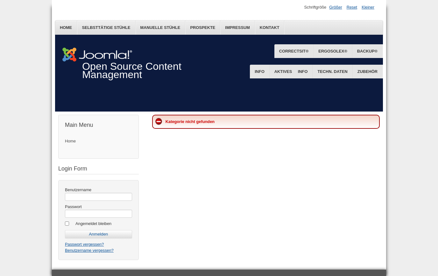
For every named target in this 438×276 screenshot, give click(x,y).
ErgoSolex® (332, 51)
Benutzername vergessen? (89, 250)
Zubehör (367, 71)
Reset (352, 7)
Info (303, 71)
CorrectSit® (294, 51)
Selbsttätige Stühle (106, 27)
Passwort (73, 206)
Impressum (237, 27)
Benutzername (78, 189)
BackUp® (367, 51)
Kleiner (368, 7)
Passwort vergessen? (84, 244)
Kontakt (269, 27)
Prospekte (202, 27)
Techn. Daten (332, 71)
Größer (335, 7)
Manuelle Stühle (160, 27)
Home (66, 27)
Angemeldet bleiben (93, 223)
